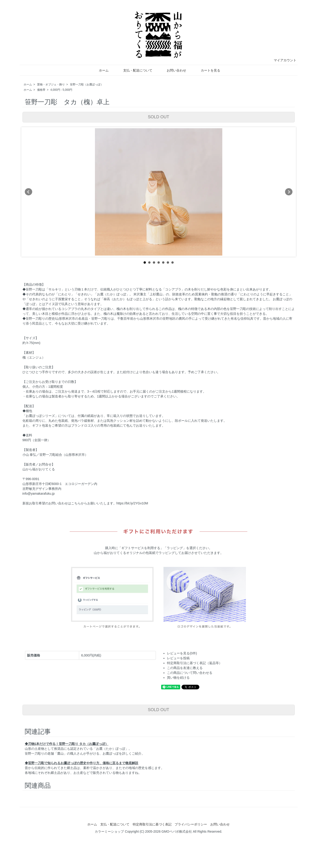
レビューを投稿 (178, 658)
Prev (28, 192)
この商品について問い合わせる (189, 673)
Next (288, 192)
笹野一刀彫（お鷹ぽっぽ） (86, 84)
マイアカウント (282, 60)
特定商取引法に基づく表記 (152, 824)
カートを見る (207, 70)
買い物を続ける (178, 677)
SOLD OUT (158, 117)
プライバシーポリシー (191, 824)
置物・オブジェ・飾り (51, 84)
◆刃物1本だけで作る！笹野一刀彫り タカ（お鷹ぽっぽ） (67, 744)
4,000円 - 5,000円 (61, 89)
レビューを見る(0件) (182, 653)
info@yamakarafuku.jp (38, 493)
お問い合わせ (173, 70)
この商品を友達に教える (185, 668)
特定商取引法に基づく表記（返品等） (194, 663)
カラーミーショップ (109, 831)
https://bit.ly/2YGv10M (132, 503)
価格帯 (41, 89)
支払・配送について (134, 70)
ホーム (100, 70)
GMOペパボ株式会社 (176, 831)
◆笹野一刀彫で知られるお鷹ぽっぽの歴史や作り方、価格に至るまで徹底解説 (81, 763)
